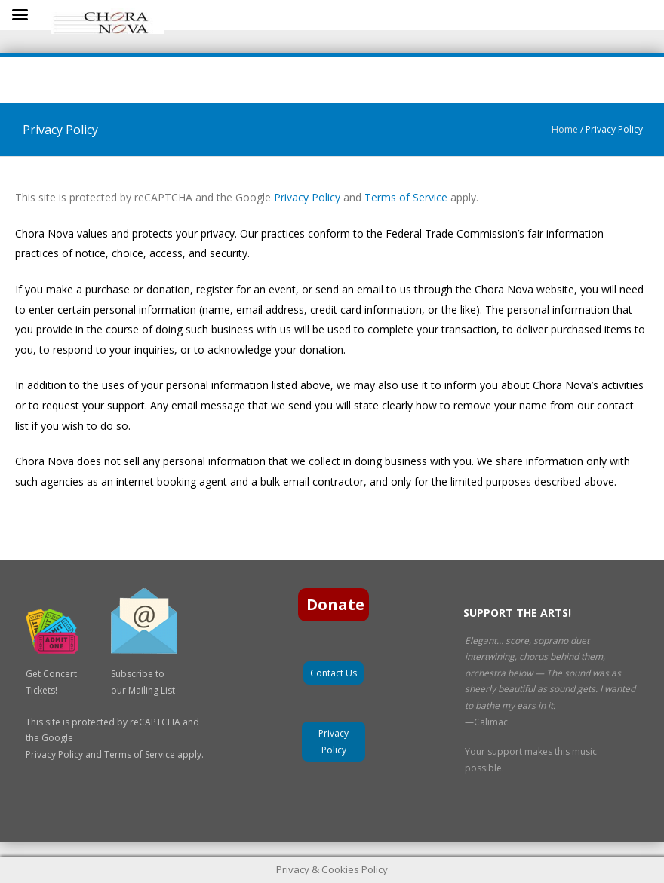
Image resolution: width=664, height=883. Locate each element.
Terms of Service (405, 197)
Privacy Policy (305, 197)
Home (565, 129)
